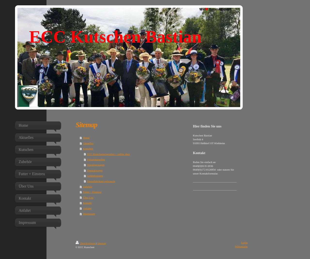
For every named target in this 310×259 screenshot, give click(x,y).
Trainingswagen (95, 164)
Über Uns (88, 197)
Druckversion (86, 243)
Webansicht (241, 246)
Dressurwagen (94, 170)
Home (86, 137)
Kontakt (87, 202)
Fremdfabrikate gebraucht (101, 181)
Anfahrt (87, 208)
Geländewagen (95, 175)
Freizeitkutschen (96, 159)
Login (244, 242)
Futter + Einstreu (92, 191)
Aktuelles (88, 143)
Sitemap (101, 243)
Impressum (89, 213)
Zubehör (87, 186)
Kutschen (88, 148)
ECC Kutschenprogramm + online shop (108, 154)
